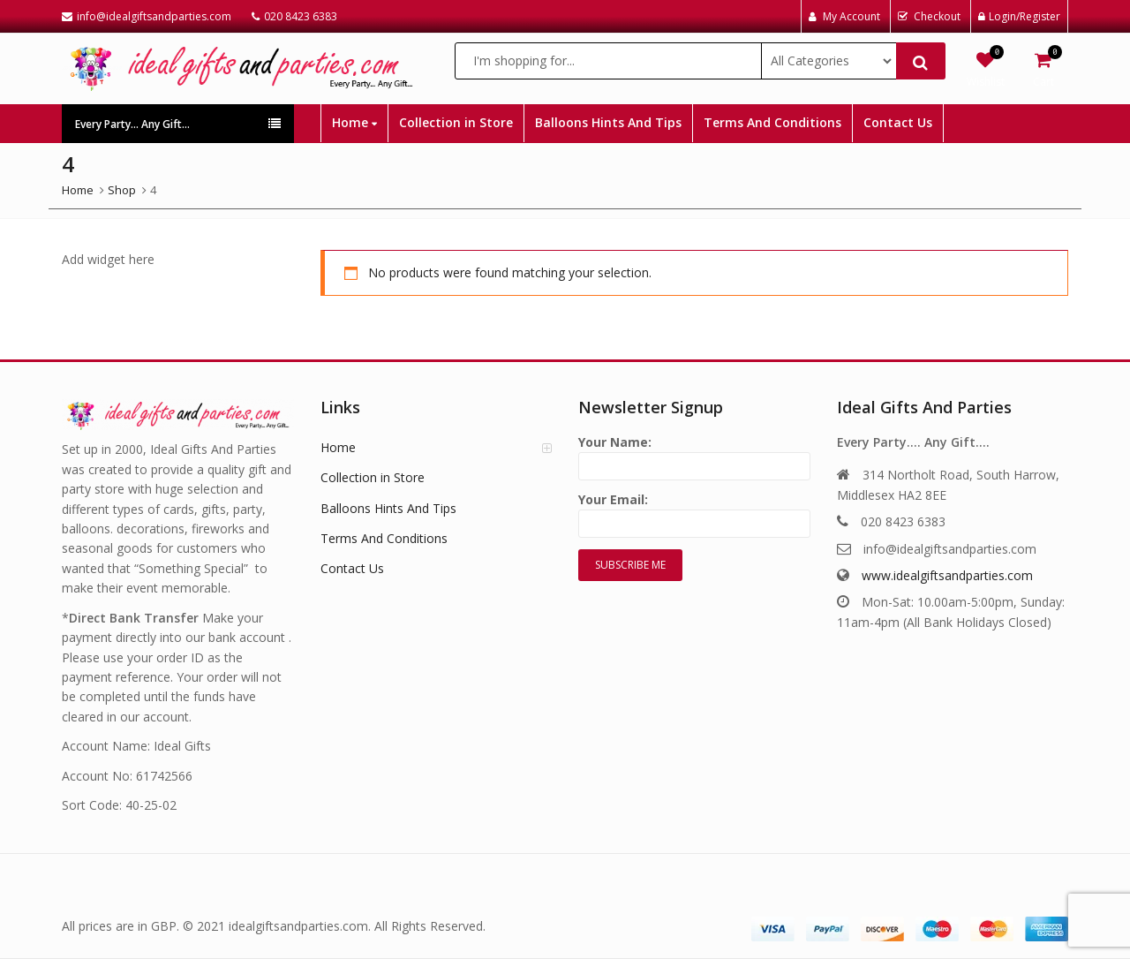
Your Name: (694, 454)
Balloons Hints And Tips (608, 122)
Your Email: (694, 511)
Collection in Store (456, 122)
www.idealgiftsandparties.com (947, 575)
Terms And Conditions (772, 122)
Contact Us (897, 122)
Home (354, 122)
